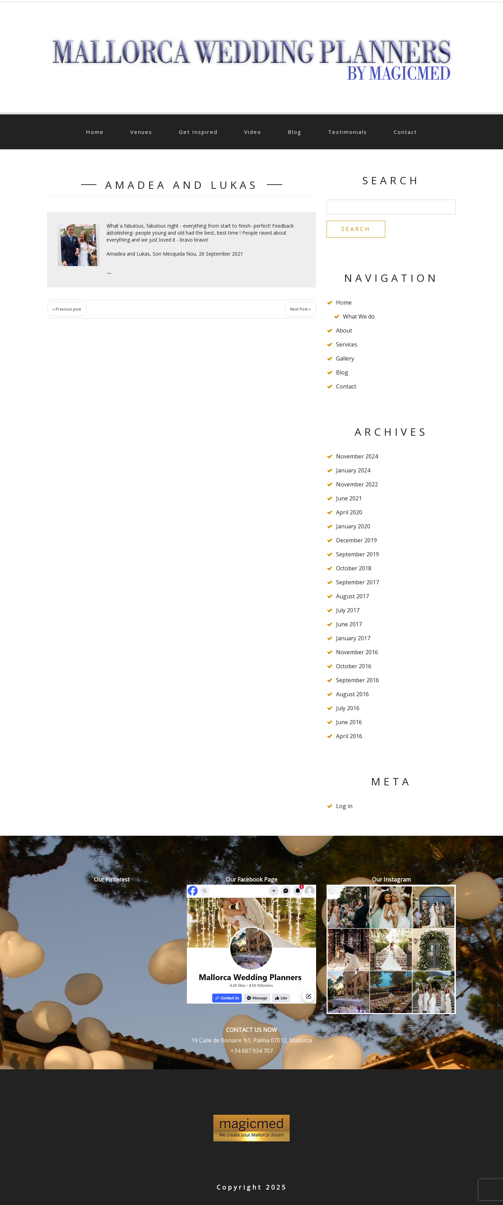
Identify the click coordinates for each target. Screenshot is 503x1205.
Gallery (345, 358)
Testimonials (347, 131)
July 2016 (347, 708)
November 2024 (357, 456)
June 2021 (349, 498)
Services (346, 344)
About (344, 330)
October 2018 (353, 568)
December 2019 (356, 540)
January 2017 (353, 638)
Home (95, 131)
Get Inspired (198, 131)
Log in (344, 806)
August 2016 (352, 694)
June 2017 (349, 624)
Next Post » (300, 309)
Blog (294, 131)
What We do (359, 316)
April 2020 (349, 512)
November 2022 (357, 484)
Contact (405, 131)
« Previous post (66, 309)
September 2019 (357, 554)
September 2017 (357, 582)
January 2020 (353, 526)
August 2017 (352, 596)
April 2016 (349, 736)
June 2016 (349, 722)
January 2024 (353, 470)
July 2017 (347, 610)
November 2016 (357, 652)
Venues (141, 131)
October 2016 (353, 666)
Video (252, 131)
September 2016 (357, 680)
